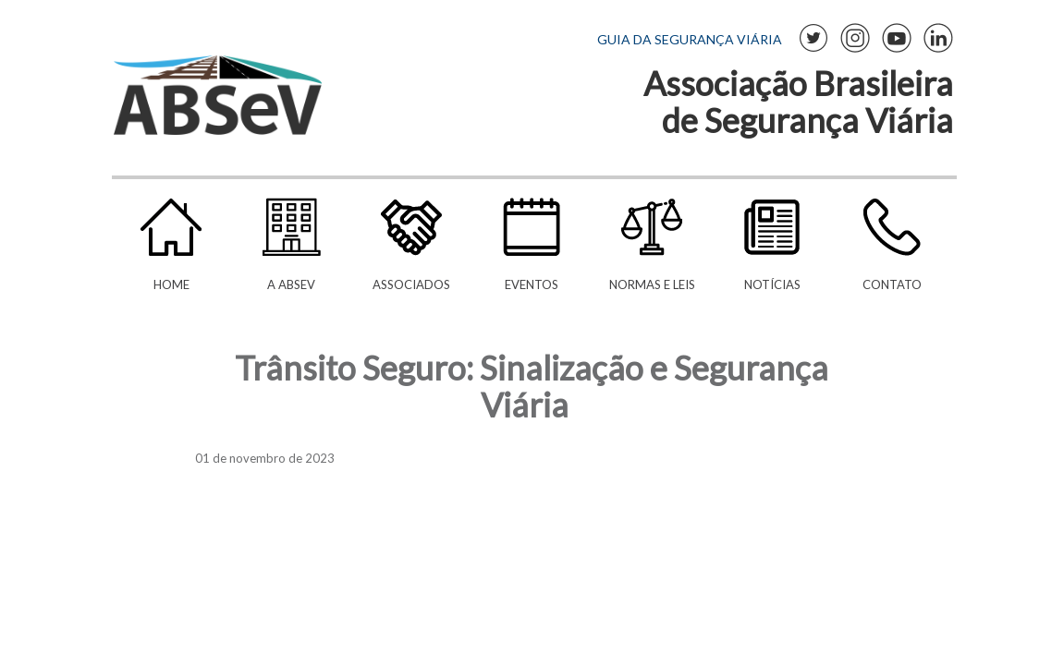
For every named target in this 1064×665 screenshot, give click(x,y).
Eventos (531, 284)
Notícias (772, 284)
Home (171, 284)
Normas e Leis (652, 284)
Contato (892, 284)
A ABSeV (291, 284)
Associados (411, 284)
